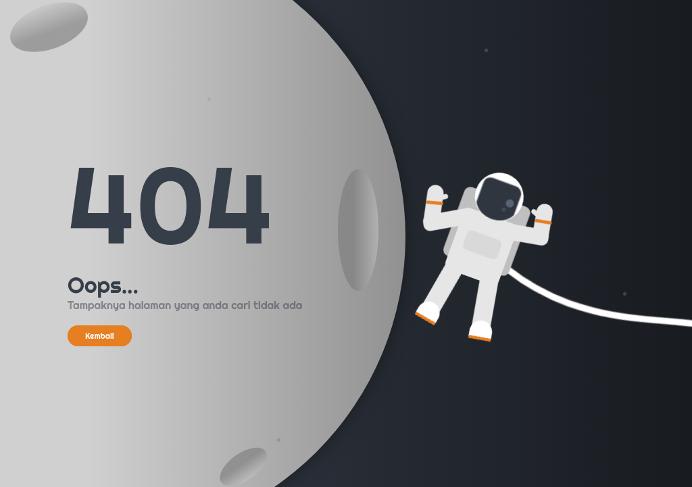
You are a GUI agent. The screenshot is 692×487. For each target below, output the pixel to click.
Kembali (99, 336)
